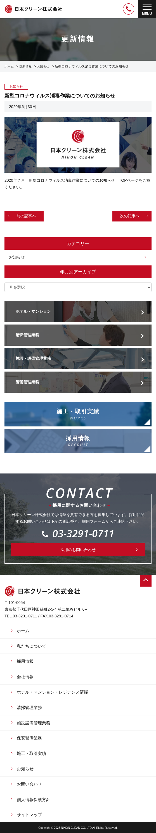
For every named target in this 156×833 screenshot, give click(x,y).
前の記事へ (26, 216)
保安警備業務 (29, 738)
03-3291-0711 (78, 533)
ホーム (9, 66)
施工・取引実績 (31, 753)
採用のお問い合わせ (78, 549)
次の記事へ (130, 216)
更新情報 (25, 66)
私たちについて (31, 646)
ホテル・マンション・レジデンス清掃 (52, 692)
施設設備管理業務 (33, 722)
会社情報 (25, 676)
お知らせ (43, 66)
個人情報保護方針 (33, 799)
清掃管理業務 (29, 707)
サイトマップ (29, 814)
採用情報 (25, 661)
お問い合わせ (29, 784)
